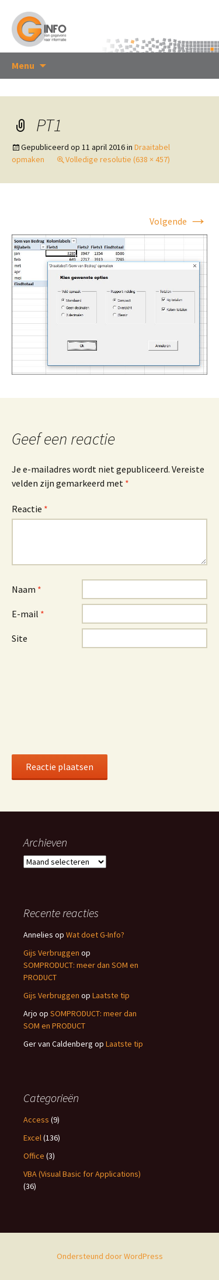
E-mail (28, 614)
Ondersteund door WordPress (110, 1256)
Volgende (178, 221)
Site (19, 638)
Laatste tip (111, 995)
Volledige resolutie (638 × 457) (117, 159)
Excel (32, 1137)
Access (36, 1119)
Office (33, 1155)
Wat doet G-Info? (95, 934)
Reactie (30, 509)
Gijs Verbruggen (51, 952)
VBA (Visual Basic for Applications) (82, 1174)
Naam (26, 589)
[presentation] (59, 701)
